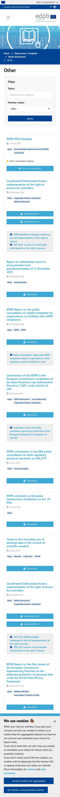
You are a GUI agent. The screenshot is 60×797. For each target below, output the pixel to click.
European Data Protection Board (17, 7)
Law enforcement (39, 399)
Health (37, 556)
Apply (30, 118)
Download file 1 (30, 213)
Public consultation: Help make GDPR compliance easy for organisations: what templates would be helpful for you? (30, 358)
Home (6, 53)
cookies (31, 769)
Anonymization (20, 282)
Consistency (19, 152)
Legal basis (28, 556)
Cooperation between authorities (27, 198)
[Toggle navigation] (8, 17)
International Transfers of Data (26, 695)
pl (51, 6)
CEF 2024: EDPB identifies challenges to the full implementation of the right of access (30, 640)
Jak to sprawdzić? (47, 2)
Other (9, 149)
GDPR (16, 330)
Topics (11, 88)
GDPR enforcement (22, 201)
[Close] (54, 721)
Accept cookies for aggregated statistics (28, 781)
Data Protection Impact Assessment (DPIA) (31, 149)
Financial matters (21, 468)
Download (30, 294)
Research (17, 556)
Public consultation (30, 168)
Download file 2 (30, 221)
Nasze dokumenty (17, 56)
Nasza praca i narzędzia (26, 53)
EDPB (23, 330)
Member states (16, 102)
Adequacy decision (21, 691)
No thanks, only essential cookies (26, 790)
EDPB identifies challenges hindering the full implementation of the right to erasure (30, 238)
